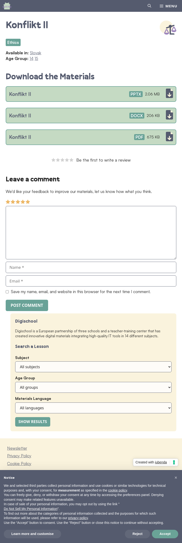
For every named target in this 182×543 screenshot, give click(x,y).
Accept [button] (165, 534)
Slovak (35, 52)
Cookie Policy (19, 463)
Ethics (13, 42)
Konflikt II (20, 94)
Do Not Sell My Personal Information (30, 509)
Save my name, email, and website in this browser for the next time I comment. (80, 291)
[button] (176, 477)
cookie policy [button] (117, 490)
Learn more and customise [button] (32, 534)
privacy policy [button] (78, 518)
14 (31, 58)
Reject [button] (137, 534)
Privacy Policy (19, 455)
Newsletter (17, 448)
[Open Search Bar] (149, 6)
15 (36, 58)
